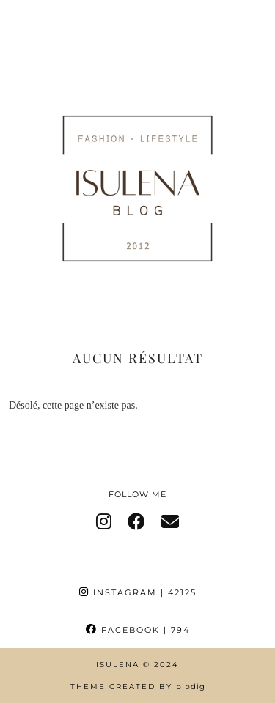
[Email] (170, 522)
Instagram (138, 592)
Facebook (138, 630)
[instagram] (103, 522)
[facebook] (136, 522)
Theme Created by (137, 686)
